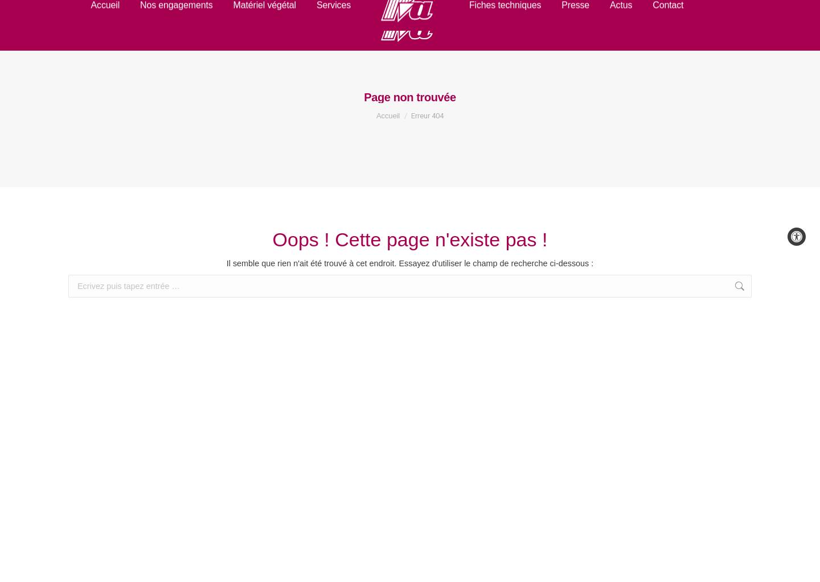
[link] (797, 237)
